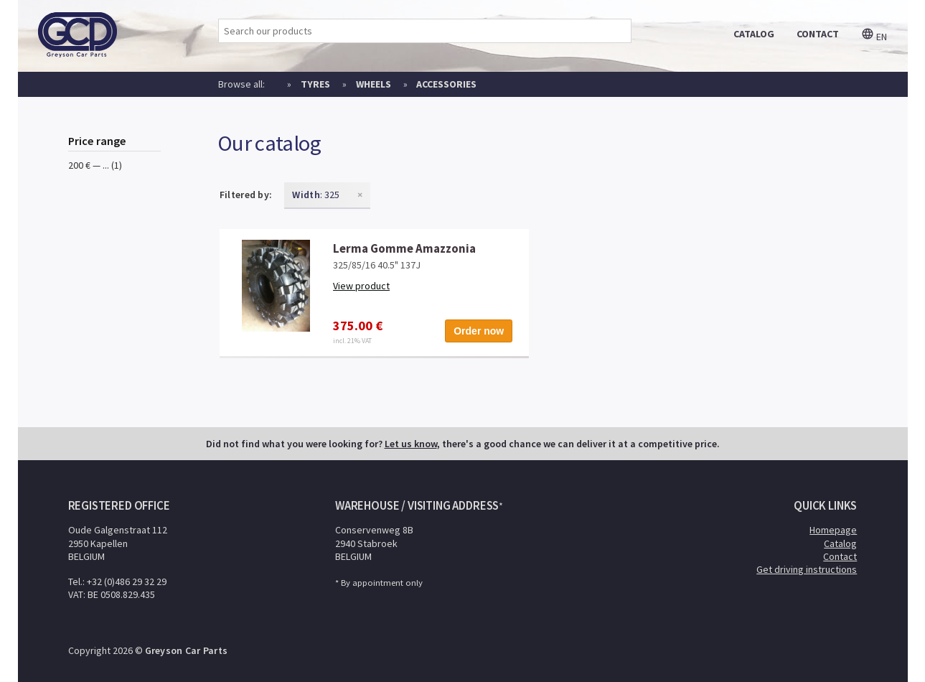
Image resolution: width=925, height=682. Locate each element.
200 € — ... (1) (95, 165)
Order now (479, 331)
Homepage (833, 529)
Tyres (315, 84)
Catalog (840, 543)
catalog (753, 33)
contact (818, 33)
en (874, 36)
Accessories (446, 84)
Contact (840, 556)
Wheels (373, 84)
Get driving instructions (806, 569)
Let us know (411, 443)
